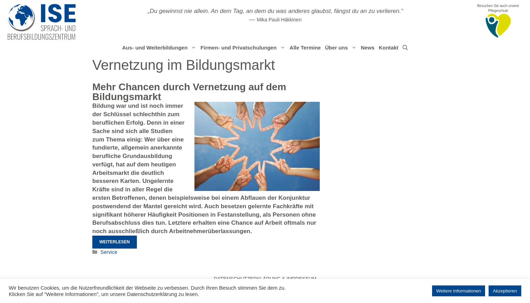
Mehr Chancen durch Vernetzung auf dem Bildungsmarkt (189, 91)
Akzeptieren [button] (505, 291)
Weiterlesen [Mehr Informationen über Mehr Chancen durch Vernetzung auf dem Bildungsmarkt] (114, 241)
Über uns (342, 47)
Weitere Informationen (458, 291)
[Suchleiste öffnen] (405, 47)
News (368, 48)
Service (108, 252)
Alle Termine (305, 48)
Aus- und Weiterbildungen (160, 47)
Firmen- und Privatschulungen (243, 47)
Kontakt (388, 48)
